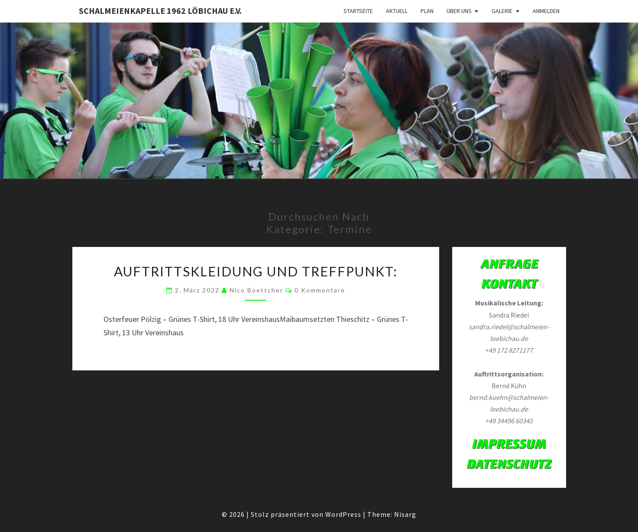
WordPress (343, 514)
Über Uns (459, 11)
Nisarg (405, 514)
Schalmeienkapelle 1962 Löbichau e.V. (160, 10)
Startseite (358, 11)
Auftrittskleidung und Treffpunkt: (256, 271)
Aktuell (397, 11)
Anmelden (546, 11)
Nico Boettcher (256, 290)
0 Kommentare (320, 290)
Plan (427, 11)
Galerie (502, 11)
